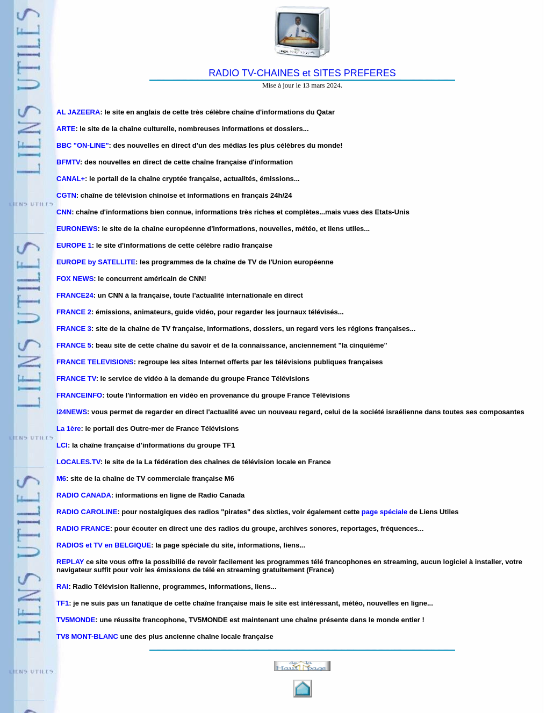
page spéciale (384, 512)
